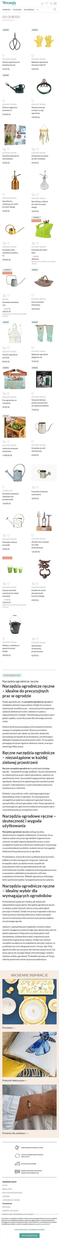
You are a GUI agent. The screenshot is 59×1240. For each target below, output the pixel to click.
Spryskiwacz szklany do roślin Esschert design (39, 204)
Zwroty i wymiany (10, 1211)
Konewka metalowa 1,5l (10, 303)
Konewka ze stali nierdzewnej (38, 449)
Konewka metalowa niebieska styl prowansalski (10, 496)
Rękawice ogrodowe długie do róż (39, 355)
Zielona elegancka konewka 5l (9, 108)
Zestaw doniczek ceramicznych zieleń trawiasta (10, 593)
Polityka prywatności (12, 1193)
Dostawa (6, 1207)
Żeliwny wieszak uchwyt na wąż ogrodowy (38, 110)
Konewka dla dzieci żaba (39, 251)
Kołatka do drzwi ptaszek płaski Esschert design (38, 593)
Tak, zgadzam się (29, 1235)
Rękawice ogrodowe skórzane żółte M (39, 63)
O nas (4, 1185)
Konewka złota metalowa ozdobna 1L (10, 253)
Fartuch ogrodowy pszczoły (10, 356)
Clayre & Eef (7, 491)
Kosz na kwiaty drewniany (37, 303)
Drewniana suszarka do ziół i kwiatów (39, 157)
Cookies (6, 1196)
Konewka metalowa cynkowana (39, 492)
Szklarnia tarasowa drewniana (10, 449)
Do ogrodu (29, 10)
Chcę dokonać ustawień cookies (29, 1230)
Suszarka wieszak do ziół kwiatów (10, 157)
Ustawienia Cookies (11, 1200)
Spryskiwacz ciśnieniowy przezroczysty (37, 648)
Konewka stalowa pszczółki (9, 543)
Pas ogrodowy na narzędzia (9, 401)
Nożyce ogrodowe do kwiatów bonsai (11, 63)
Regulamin (7, 1189)
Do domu (17, 10)
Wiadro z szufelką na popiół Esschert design (10, 648)
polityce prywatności (43, 1224)
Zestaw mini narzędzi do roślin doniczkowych (40, 545)
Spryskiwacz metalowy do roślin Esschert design (10, 204)
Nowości (6, 10)
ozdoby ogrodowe (18, 956)
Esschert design (9, 59)
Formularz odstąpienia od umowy (18, 1214)
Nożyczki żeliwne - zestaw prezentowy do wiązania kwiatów (40, 403)
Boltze (5, 299)
